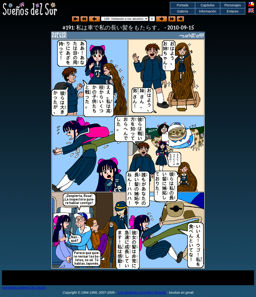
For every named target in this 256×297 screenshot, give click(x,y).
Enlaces (233, 11)
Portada (182, 5)
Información (207, 11)
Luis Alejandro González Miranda (141, 292)
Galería (182, 11)
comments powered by (24, 287)
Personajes (232, 5)
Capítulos (207, 5)
